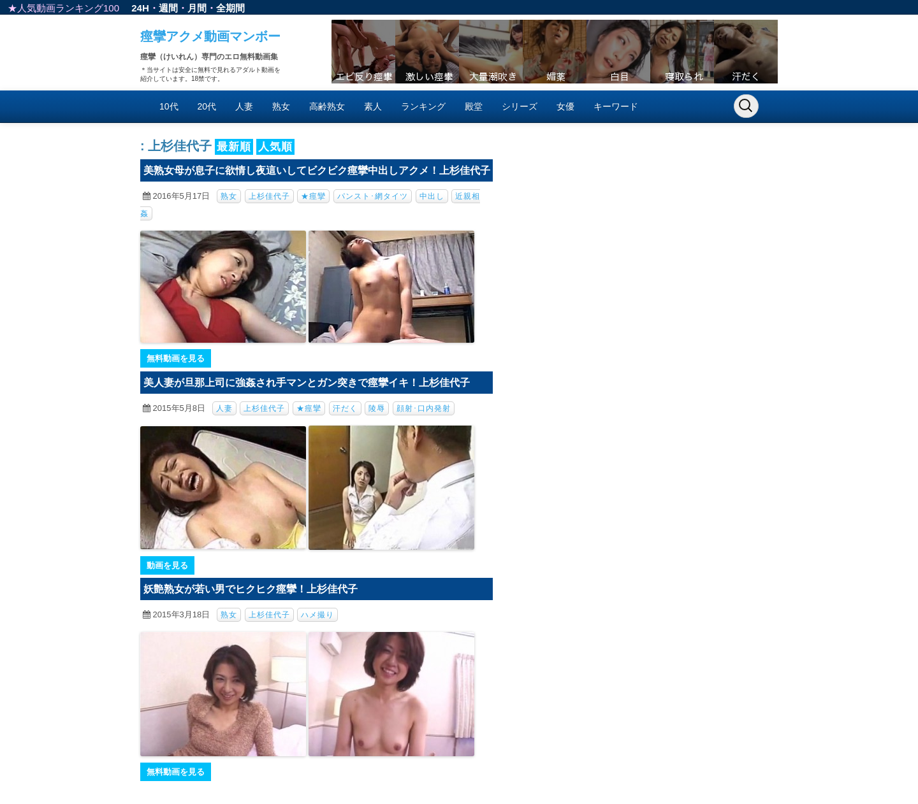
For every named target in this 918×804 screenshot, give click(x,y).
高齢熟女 (327, 106)
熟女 (281, 106)
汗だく (345, 408)
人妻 (244, 106)
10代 (168, 106)
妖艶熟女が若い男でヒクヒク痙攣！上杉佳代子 (250, 589)
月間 (197, 8)
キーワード (616, 106)
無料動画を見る (176, 358)
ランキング (423, 106)
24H (140, 8)
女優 (565, 106)
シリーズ (519, 106)
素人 (373, 106)
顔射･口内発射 (424, 408)
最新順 (234, 147)
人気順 (275, 147)
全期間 (230, 8)
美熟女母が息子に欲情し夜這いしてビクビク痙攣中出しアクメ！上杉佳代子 (316, 170)
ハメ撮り (317, 614)
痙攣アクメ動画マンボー (210, 36)
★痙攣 (313, 196)
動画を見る (167, 565)
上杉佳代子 (269, 196)
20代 (207, 106)
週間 (168, 8)
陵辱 (376, 408)
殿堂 (474, 106)
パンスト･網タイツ (372, 196)
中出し (431, 196)
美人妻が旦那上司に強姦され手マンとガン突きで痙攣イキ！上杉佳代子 (306, 382)
